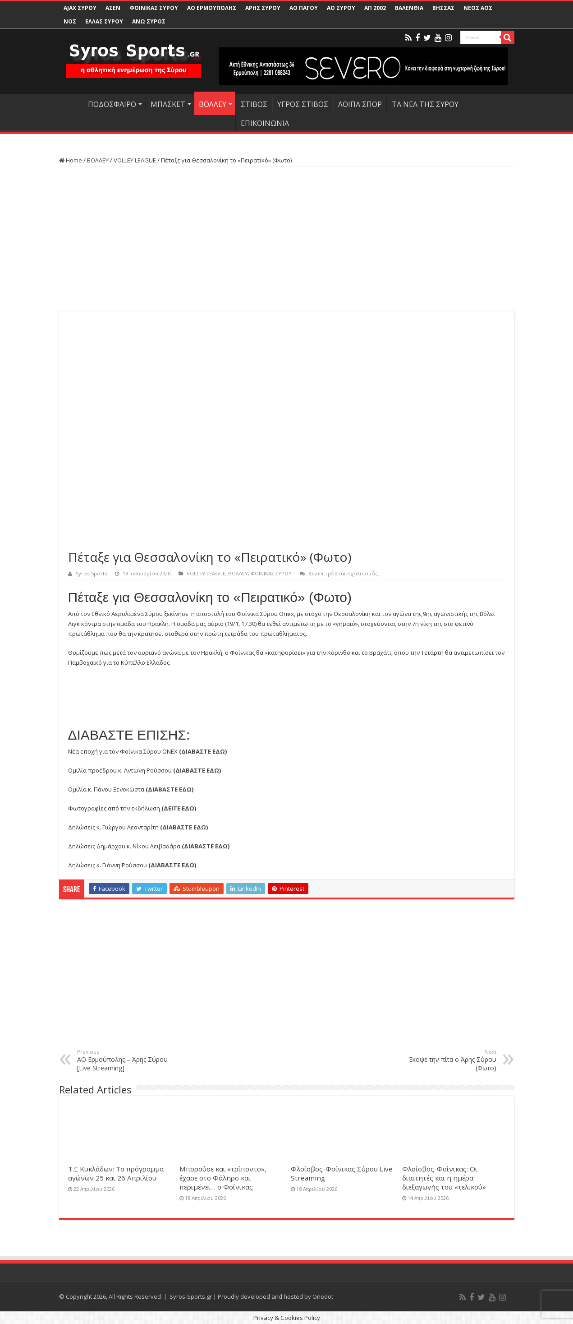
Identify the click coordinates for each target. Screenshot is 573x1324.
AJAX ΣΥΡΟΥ (80, 8)
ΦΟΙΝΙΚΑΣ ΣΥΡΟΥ (153, 8)
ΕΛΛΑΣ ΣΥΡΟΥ (104, 21)
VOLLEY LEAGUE (135, 160)
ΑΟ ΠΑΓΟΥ (303, 8)
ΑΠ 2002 (375, 8)
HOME (71, 103)
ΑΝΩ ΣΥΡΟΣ (148, 21)
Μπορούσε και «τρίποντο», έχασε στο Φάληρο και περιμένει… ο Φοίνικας (222, 1177)
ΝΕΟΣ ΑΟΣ (477, 8)
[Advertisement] (286, 239)
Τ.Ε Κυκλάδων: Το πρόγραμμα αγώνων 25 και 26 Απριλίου (116, 1173)
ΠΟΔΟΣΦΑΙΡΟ (112, 104)
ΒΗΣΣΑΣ (443, 8)
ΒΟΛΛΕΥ (212, 104)
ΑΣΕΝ (112, 8)
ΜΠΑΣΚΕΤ (168, 104)
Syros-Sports (91, 573)
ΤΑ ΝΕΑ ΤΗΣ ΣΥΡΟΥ (425, 104)
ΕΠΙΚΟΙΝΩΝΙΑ (265, 123)
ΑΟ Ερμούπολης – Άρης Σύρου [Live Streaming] (123, 1060)
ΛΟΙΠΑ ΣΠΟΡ (360, 104)
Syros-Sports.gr (191, 1296)
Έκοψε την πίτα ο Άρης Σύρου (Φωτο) (450, 1060)
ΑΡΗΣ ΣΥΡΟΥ (262, 8)
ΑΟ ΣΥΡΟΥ (341, 8)
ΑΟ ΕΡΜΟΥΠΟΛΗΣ (211, 8)
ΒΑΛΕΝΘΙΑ (409, 8)
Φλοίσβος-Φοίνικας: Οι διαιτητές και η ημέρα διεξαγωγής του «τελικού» (444, 1177)
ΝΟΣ (70, 21)
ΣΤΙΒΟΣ (254, 104)
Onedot (322, 1296)
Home (70, 160)
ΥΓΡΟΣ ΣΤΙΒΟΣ (302, 104)
